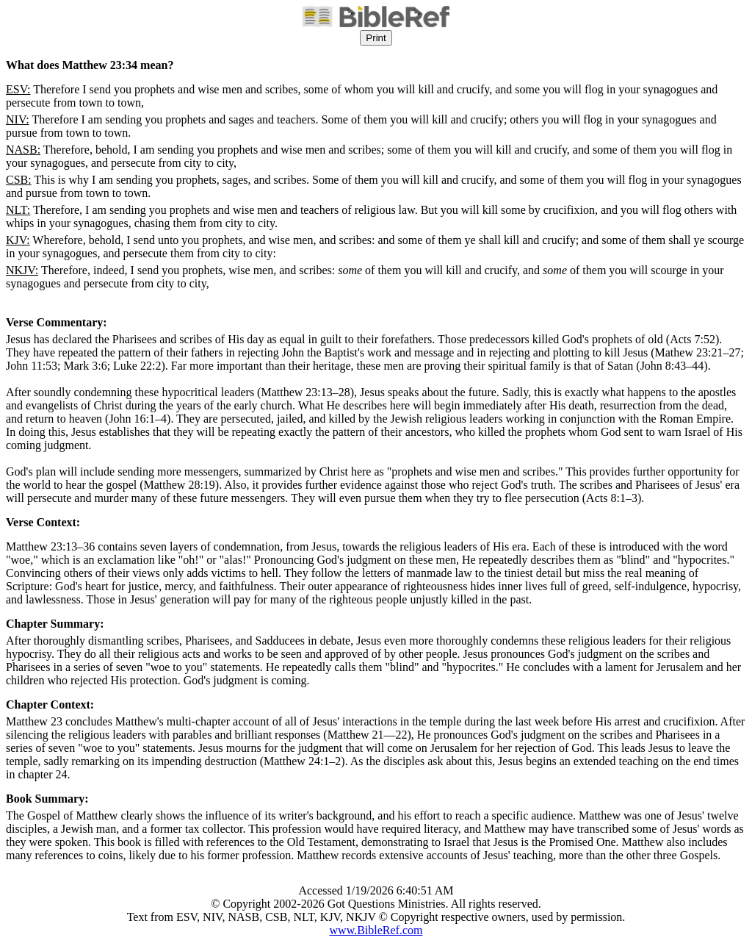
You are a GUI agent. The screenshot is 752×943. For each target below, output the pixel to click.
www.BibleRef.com (376, 930)
